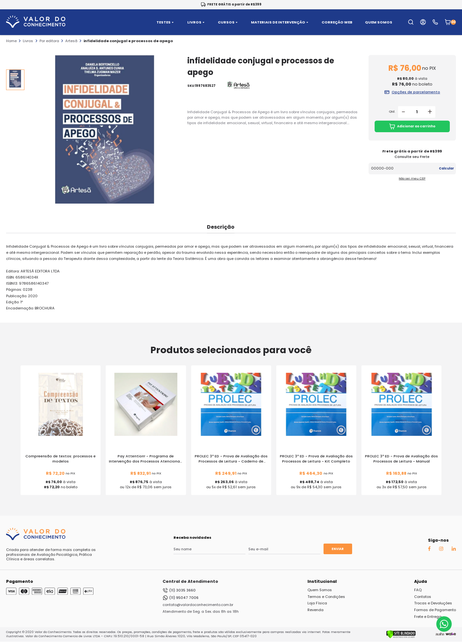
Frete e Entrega (427, 616)
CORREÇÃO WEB (337, 22)
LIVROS (196, 22)
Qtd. (392, 112)
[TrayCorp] (451, 634)
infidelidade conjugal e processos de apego (128, 40)
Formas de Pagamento (435, 609)
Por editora (49, 40)
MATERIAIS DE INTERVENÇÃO (280, 22)
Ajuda (420, 581)
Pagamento (19, 581)
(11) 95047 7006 (181, 598)
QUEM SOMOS (378, 22)
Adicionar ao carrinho (412, 126)
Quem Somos (319, 589)
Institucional (322, 581)
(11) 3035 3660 (179, 590)
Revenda (315, 609)
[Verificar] (401, 637)
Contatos (422, 596)
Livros (28, 40)
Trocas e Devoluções (433, 603)
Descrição (221, 227)
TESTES (165, 22)
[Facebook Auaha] (429, 550)
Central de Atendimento (190, 581)
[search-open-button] (411, 22)
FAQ (418, 589)
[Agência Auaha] (440, 634)
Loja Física (317, 603)
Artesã (71, 40)
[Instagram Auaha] (441, 549)
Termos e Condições (326, 596)
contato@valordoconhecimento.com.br (198, 604)
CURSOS (228, 22)
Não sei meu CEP (412, 178)
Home (11, 40)
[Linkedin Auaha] (453, 549)
